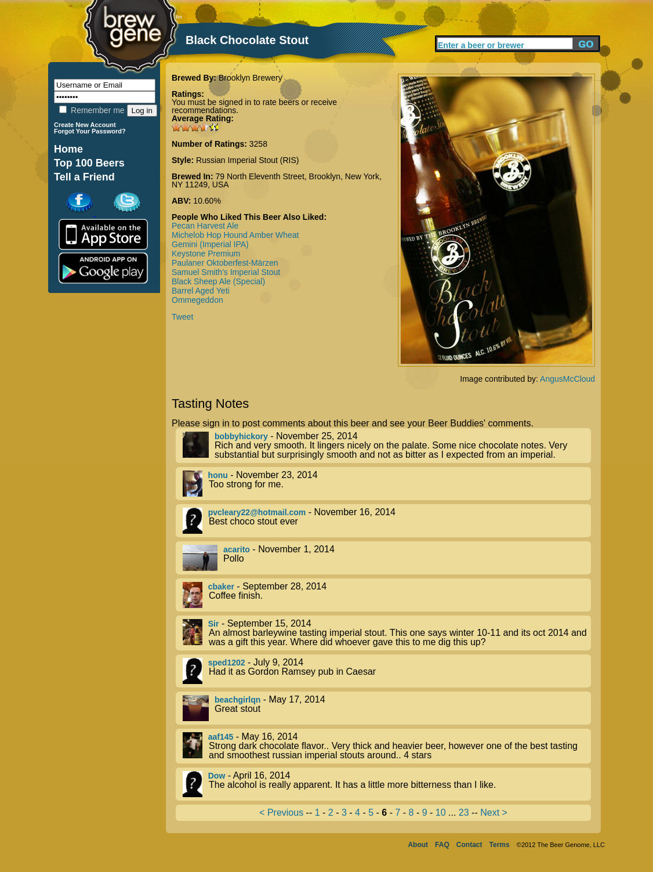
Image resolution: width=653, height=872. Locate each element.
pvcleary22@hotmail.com (257, 512)
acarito (236, 549)
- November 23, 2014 (387, 484)
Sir (213, 623)
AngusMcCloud (567, 378)
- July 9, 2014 (387, 671)
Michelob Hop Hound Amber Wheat (235, 235)
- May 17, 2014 (387, 708)
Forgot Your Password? (90, 131)
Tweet (182, 316)
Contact (469, 845)
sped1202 (226, 662)
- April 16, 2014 (387, 784)
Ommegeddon (197, 300)
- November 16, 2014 (387, 521)
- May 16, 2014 (387, 746)
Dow (217, 775)
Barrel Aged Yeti (201, 290)
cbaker (221, 586)
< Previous (281, 812)
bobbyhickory (241, 436)
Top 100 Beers (89, 163)
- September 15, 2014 (387, 633)
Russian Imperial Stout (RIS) (247, 160)
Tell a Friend (84, 177)
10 (441, 812)
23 (464, 812)
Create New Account (85, 124)
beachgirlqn (237, 699)
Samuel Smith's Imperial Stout (226, 272)
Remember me (91, 110)
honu (218, 475)
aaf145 (221, 736)
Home (68, 149)
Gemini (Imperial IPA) (210, 244)
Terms (499, 845)
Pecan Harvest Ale (205, 225)
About (418, 845)
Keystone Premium (206, 253)
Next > (493, 812)
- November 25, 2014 (387, 445)
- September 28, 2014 (387, 595)
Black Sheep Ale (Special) (218, 281)
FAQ (442, 845)
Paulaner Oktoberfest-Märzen (225, 262)
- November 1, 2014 (387, 558)
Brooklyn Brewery (250, 77)
